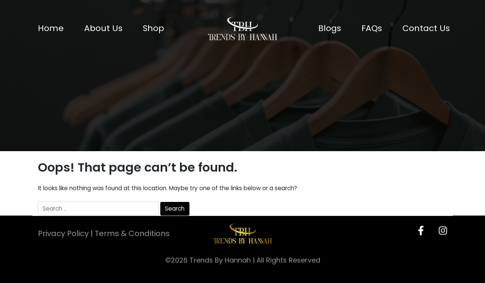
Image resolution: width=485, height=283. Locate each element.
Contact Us (426, 28)
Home (51, 28)
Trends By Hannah (220, 260)
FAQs (371, 28)
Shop (153, 28)
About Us (103, 28)
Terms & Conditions (132, 233)
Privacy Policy (63, 233)
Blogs (329, 28)
